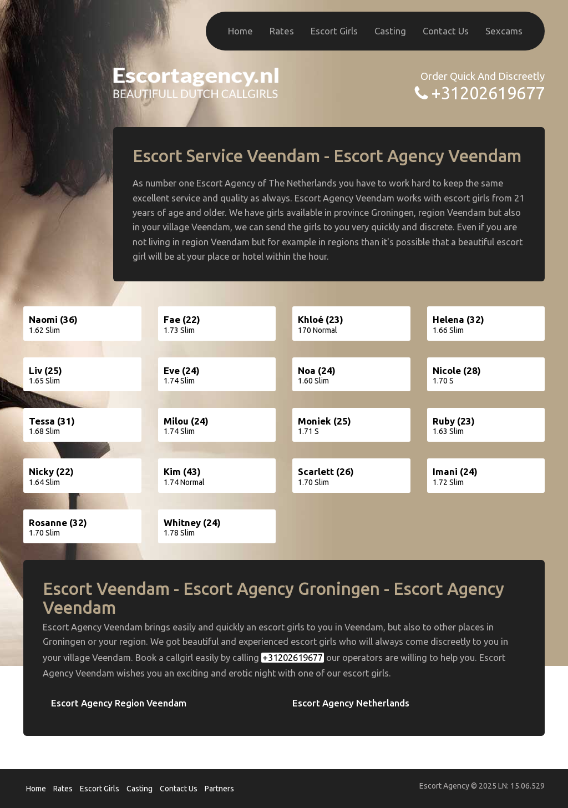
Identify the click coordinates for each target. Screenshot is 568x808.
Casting (390, 31)
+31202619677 (488, 93)
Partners (219, 788)
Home (240, 31)
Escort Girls (334, 31)
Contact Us (446, 31)
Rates (282, 31)
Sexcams (504, 31)
